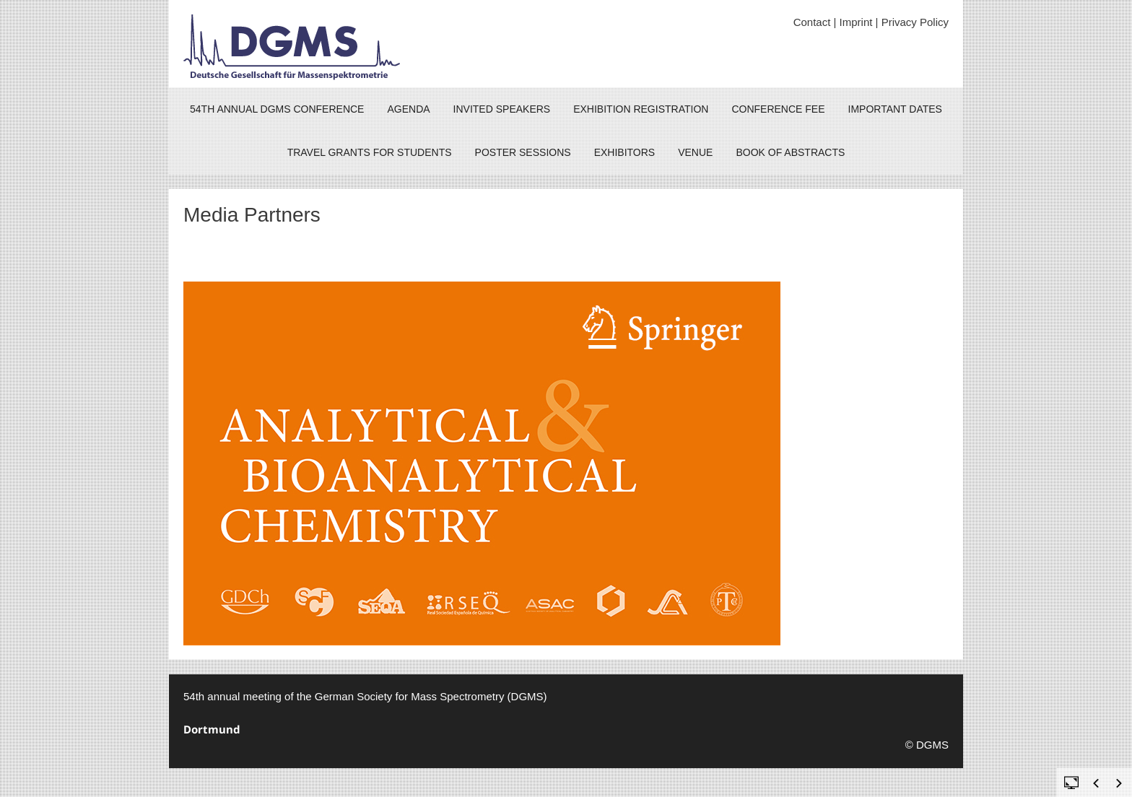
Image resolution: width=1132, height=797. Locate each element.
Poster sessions (523, 152)
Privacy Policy (915, 22)
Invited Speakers (502, 109)
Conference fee (777, 109)
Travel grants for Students (369, 152)
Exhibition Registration (640, 109)
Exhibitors (625, 152)
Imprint (856, 22)
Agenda (408, 109)
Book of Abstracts (790, 152)
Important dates (895, 109)
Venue (695, 152)
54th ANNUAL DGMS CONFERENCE (277, 109)
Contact (812, 22)
